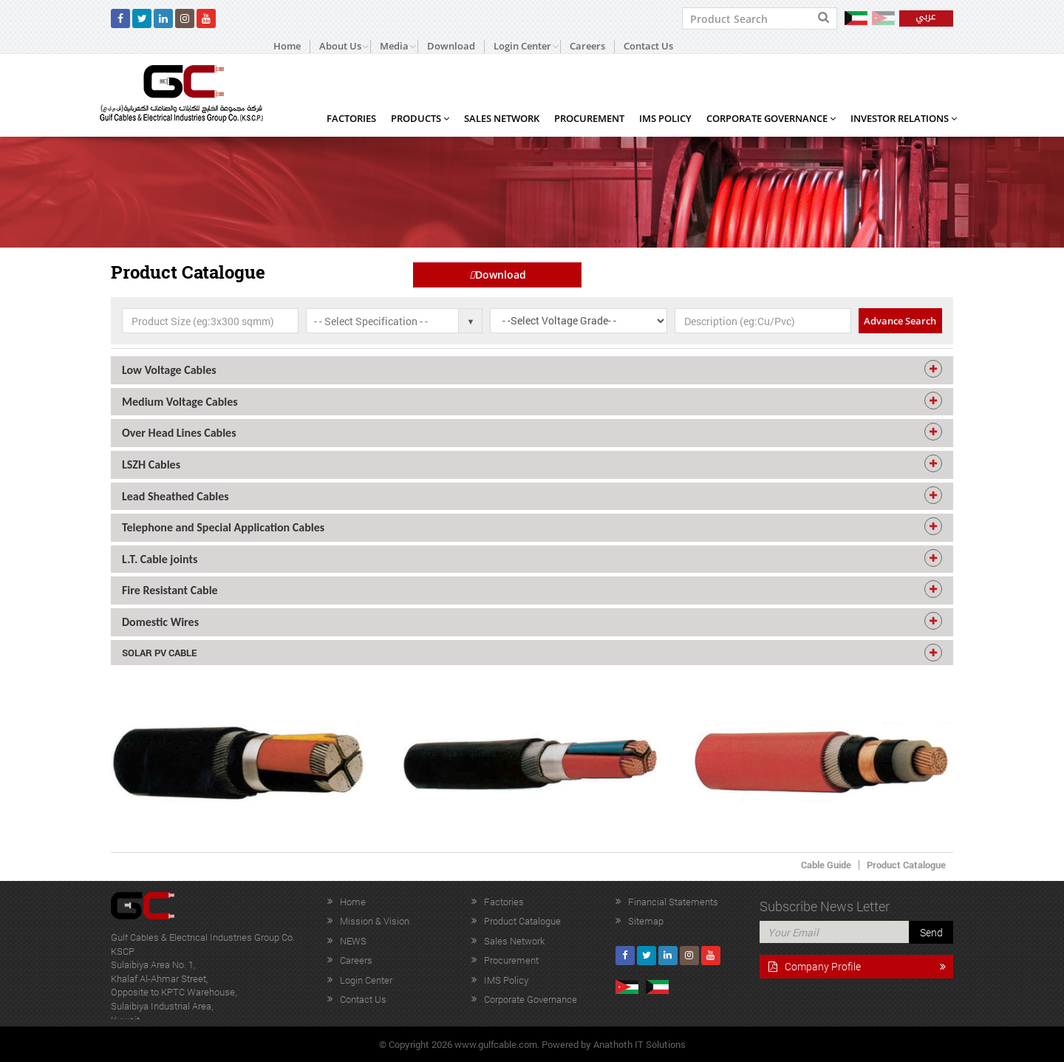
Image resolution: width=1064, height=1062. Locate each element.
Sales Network (501, 118)
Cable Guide (826, 864)
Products (420, 118)
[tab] (532, 370)
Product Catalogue (906, 864)
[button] (532, 370)
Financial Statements (673, 901)
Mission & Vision (374, 920)
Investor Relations (903, 118)
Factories (351, 118)
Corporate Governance (771, 118)
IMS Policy (665, 118)
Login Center (366, 980)
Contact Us (648, 46)
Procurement (589, 118)
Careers (587, 46)
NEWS (353, 940)
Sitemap (646, 920)
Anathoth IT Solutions (639, 1044)
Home (287, 46)
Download (451, 46)
